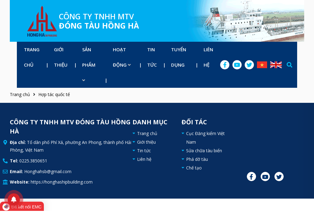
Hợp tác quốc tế (54, 94)
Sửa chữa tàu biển (204, 150)
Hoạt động (122, 57)
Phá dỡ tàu (197, 159)
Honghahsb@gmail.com (47, 171)
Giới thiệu (60, 57)
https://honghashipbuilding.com (62, 182)
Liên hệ (208, 57)
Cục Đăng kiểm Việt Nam (205, 137)
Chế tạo (194, 168)
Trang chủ (32, 57)
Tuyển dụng (178, 57)
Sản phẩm (88, 64)
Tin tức (152, 57)
